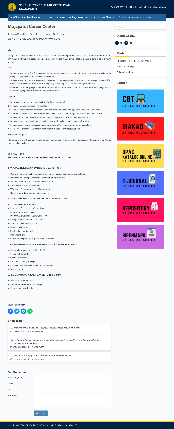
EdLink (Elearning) (125, 66)
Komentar (13, 395)
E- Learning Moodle (126, 72)
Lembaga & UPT (78, 17)
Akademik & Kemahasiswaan (40, 17)
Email (11, 383)
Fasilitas (107, 17)
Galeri (94, 17)
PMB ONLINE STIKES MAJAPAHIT (134, 61)
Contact (147, 17)
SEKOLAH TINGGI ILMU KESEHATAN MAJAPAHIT (51, 425)
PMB (62, 17)
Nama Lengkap (15, 377)
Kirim (40, 413)
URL (10, 389)
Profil (15, 17)
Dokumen (123, 17)
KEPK (136, 17)
